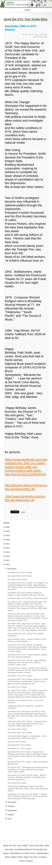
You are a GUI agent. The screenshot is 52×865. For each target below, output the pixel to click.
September (12, 810)
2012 (8, 564)
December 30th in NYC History (20, 576)
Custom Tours (29, 853)
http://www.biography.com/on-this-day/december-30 (25, 498)
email (23, 512)
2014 (8, 556)
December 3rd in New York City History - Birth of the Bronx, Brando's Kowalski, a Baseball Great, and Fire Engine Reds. (27, 777)
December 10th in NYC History (20, 733)
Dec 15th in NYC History (17, 687)
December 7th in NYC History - (20, 748)
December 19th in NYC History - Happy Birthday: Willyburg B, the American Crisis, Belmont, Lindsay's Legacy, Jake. (27, 662)
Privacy (29, 861)
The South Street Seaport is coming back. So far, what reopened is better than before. (27, 737)
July (9, 819)
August (11, 814)
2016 (8, 548)
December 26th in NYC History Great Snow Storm (28, 598)
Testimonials (42, 853)
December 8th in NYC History (19, 745)
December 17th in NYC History (20, 676)
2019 (8, 535)
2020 (8, 531)
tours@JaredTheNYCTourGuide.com (30, 849)
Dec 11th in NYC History (17, 729)
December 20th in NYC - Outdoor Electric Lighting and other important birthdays (27, 656)
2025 (8, 527)
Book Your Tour (30, 857)
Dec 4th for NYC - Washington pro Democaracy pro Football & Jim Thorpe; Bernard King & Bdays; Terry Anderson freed (28, 769)
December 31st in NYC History (20, 572)
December (12, 569)
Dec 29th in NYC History (17, 579)
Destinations (15, 853)
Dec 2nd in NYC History (17, 783)
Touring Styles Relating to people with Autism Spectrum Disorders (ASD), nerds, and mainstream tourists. (28, 788)
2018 (8, 540)
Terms (22, 861)
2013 (8, 560)
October (11, 806)
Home (5, 853)
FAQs (19, 857)
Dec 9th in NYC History (17, 742)
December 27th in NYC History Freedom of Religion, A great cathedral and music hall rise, (26, 594)
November (12, 802)
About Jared (10, 857)
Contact (42, 857)
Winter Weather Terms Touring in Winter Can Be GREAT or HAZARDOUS (27, 640)
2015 (8, 552)
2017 (8, 544)
